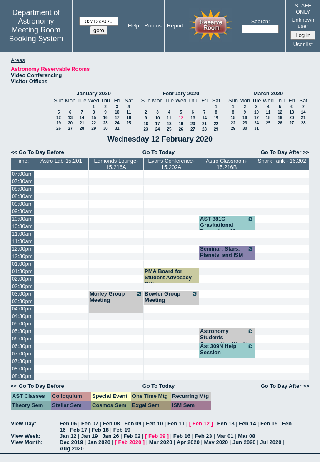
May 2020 (216, 442)
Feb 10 (154, 423)
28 (82, 128)
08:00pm (22, 368)
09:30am (22, 211)
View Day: (23, 423)
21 (82, 123)
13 (70, 117)
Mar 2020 (160, 442)
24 (117, 123)
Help (133, 25)
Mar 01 (224, 436)
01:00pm (22, 264)
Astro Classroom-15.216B (227, 164)
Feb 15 (269, 423)
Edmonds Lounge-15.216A (116, 164)
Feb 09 (132, 423)
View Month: (26, 442)
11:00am (22, 234)
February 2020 (180, 93)
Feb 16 (181, 436)
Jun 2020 (244, 442)
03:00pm (22, 294)
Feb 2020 (130, 442)
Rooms (153, 25)
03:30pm (22, 301)
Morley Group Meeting (116, 297)
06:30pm (22, 346)
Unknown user (303, 23)
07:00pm (22, 353)
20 (70, 123)
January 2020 (94, 93)
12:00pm (22, 249)
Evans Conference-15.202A (171, 164)
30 (105, 128)
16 (105, 117)
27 (70, 128)
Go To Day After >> (285, 152)
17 (117, 117)
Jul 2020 (270, 442)
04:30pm (22, 316)
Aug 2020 (72, 448)
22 (93, 123)
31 (117, 128)
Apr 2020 (188, 442)
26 (58, 128)
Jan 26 (110, 436)
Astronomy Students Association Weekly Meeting (227, 340)
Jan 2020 (99, 442)
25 (128, 123)
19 (58, 123)
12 (58, 117)
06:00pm (22, 338)
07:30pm (22, 361)
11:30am (22, 241)
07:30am (22, 181)
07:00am (22, 174)
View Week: (25, 436)
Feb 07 (89, 423)
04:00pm (22, 309)
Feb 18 (100, 430)
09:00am (22, 204)
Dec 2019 (71, 442)
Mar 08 (246, 436)
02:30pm (22, 286)
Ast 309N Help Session (227, 349)
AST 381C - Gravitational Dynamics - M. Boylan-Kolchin (227, 228)
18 (128, 117)
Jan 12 (68, 436)
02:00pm (22, 279)
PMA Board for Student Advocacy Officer (168, 277)
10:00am (22, 219)
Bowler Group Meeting (171, 297)
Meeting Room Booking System (36, 34)
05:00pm (22, 323)
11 (128, 112)
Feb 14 (247, 423)
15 (93, 117)
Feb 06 (68, 423)
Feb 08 (111, 423)
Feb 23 (203, 436)
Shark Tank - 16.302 (282, 161)
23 (105, 123)
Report (175, 25)
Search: (260, 21)
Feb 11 (176, 423)
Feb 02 (131, 436)
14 (82, 117)
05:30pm (22, 331)
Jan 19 (89, 436)
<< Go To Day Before (37, 152)
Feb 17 (78, 430)
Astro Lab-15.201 (61, 161)
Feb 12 (201, 423)
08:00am (22, 189)
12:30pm (22, 256)
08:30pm (22, 376)
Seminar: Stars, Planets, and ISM (227, 252)
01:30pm (22, 271)
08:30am (22, 196)
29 (93, 128)
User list (303, 44)
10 (117, 112)
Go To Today (158, 152)
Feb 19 (121, 430)
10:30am (22, 226)
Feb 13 (225, 423)
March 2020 (268, 93)
